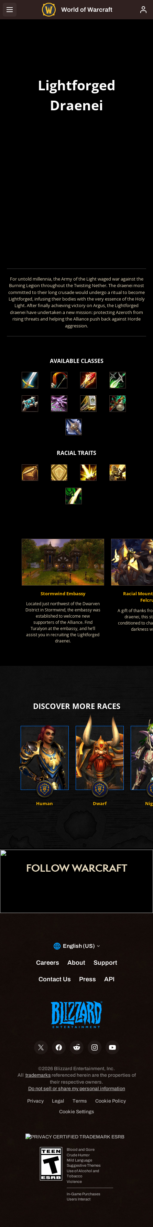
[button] (33, 472)
